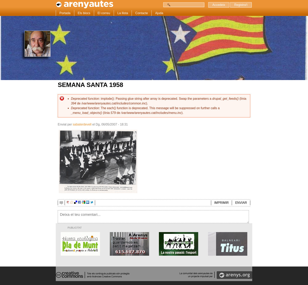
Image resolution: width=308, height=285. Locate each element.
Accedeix (218, 4)
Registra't (240, 4)
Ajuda (159, 13)
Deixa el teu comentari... (153, 216)
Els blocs (84, 13)
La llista (122, 13)
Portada (65, 13)
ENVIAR (241, 202)
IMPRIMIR (221, 202)
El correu (104, 13)
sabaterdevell (82, 124)
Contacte (141, 13)
